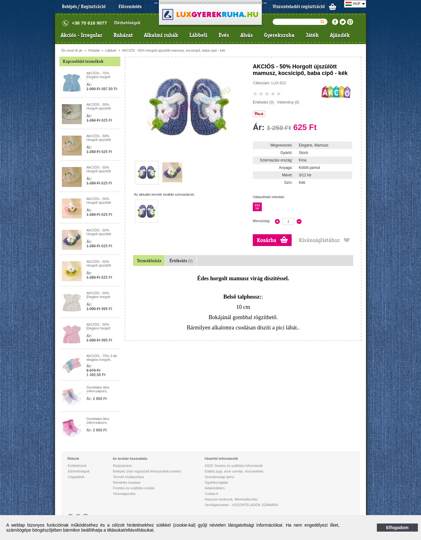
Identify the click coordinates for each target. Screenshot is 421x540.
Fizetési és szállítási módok (134, 488)
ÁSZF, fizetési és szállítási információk (233, 466)
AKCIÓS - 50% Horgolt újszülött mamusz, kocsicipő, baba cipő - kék (173, 50)
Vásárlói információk (221, 458)
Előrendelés (129, 6)
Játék (312, 35)
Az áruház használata (130, 458)
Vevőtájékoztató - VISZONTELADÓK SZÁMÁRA (241, 505)
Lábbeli (198, 35)
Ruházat (123, 35)
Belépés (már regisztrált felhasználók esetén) (147, 471)
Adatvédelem (214, 488)
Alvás (246, 35)
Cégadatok (76, 477)
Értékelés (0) (263, 102)
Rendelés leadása (126, 482)
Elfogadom (397, 527)
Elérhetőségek (127, 23)
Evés (224, 35)
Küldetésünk (77, 466)
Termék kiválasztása (128, 477)
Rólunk (73, 458)
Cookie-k (211, 494)
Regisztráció (122, 466)
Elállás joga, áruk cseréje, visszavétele (234, 471)
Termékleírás (149, 260)
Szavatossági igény (219, 477)
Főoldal (93, 50)
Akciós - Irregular (81, 35)
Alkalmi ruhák (161, 35)
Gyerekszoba (279, 35)
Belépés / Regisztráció (84, 6)
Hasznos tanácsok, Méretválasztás (231, 499)
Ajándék (340, 35)
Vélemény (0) (288, 102)
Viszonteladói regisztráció (299, 6)
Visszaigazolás (124, 494)
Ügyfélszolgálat (216, 482)
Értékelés (181, 260)
